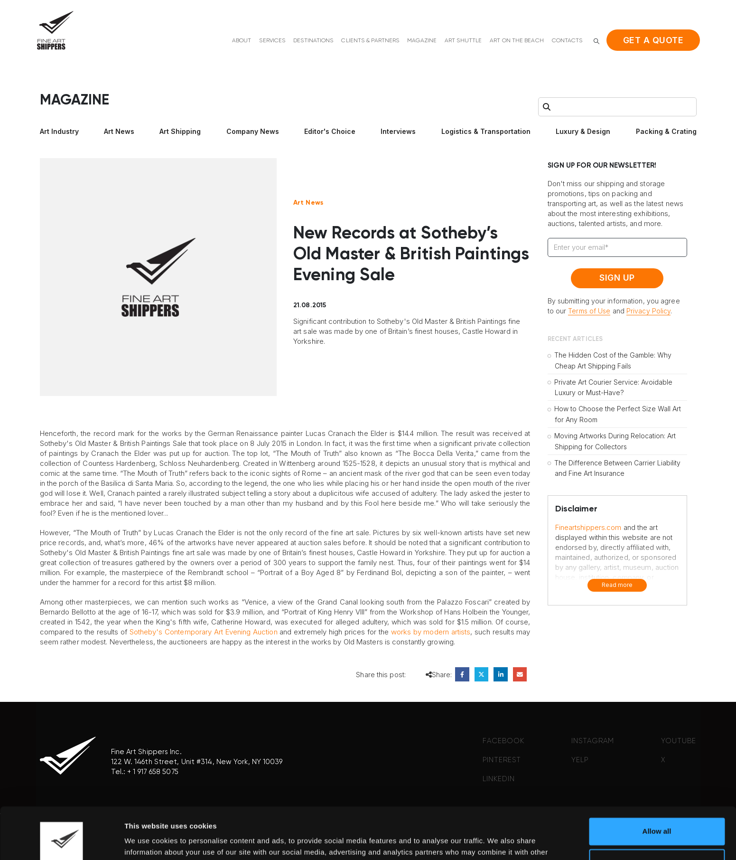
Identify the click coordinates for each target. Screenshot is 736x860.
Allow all (657, 783)
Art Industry (59, 131)
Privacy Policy (648, 311)
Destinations (313, 41)
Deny (657, 814)
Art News (119, 131)
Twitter (481, 674)
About (242, 41)
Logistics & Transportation (486, 131)
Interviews (398, 131)
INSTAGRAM (592, 741)
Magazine (422, 41)
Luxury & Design (583, 131)
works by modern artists (431, 631)
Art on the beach (517, 41)
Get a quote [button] (653, 40)
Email (520, 674)
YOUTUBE (678, 741)
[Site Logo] (55, 30)
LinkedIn (500, 674)
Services (272, 41)
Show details (146, 841)
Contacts (567, 41)
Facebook (462, 674)
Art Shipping (180, 131)
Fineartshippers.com (588, 527)
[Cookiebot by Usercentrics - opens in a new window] (61, 841)
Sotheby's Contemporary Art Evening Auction (204, 631)
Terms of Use (589, 311)
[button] (596, 41)
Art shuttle (463, 41)
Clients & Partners (370, 41)
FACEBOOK (503, 741)
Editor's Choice (329, 131)
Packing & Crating (666, 131)
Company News (252, 131)
